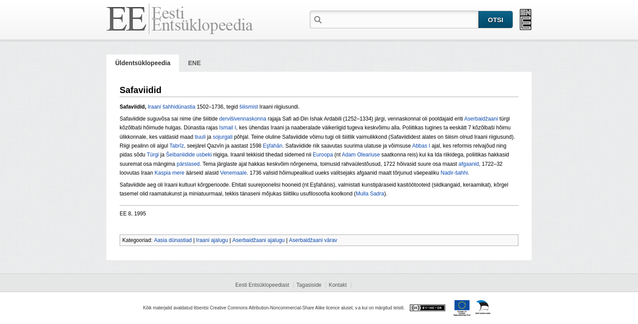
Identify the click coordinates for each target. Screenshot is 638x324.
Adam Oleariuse (361, 155)
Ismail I (227, 128)
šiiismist (248, 107)
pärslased (188, 164)
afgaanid (469, 164)
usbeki (204, 155)
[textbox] (401, 19)
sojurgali (223, 137)
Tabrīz (177, 146)
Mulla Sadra (370, 194)
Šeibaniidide (180, 155)
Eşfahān (272, 146)
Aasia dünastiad (172, 240)
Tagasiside (309, 285)
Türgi (153, 155)
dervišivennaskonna (242, 119)
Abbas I (421, 146)
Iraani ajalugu (212, 240)
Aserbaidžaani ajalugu (258, 240)
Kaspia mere (169, 173)
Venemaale (233, 173)
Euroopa (323, 155)
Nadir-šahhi (453, 173)
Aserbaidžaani (481, 119)
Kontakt (338, 285)
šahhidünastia (179, 107)
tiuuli (200, 137)
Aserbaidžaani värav (313, 240)
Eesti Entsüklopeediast (262, 285)
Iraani (154, 107)
